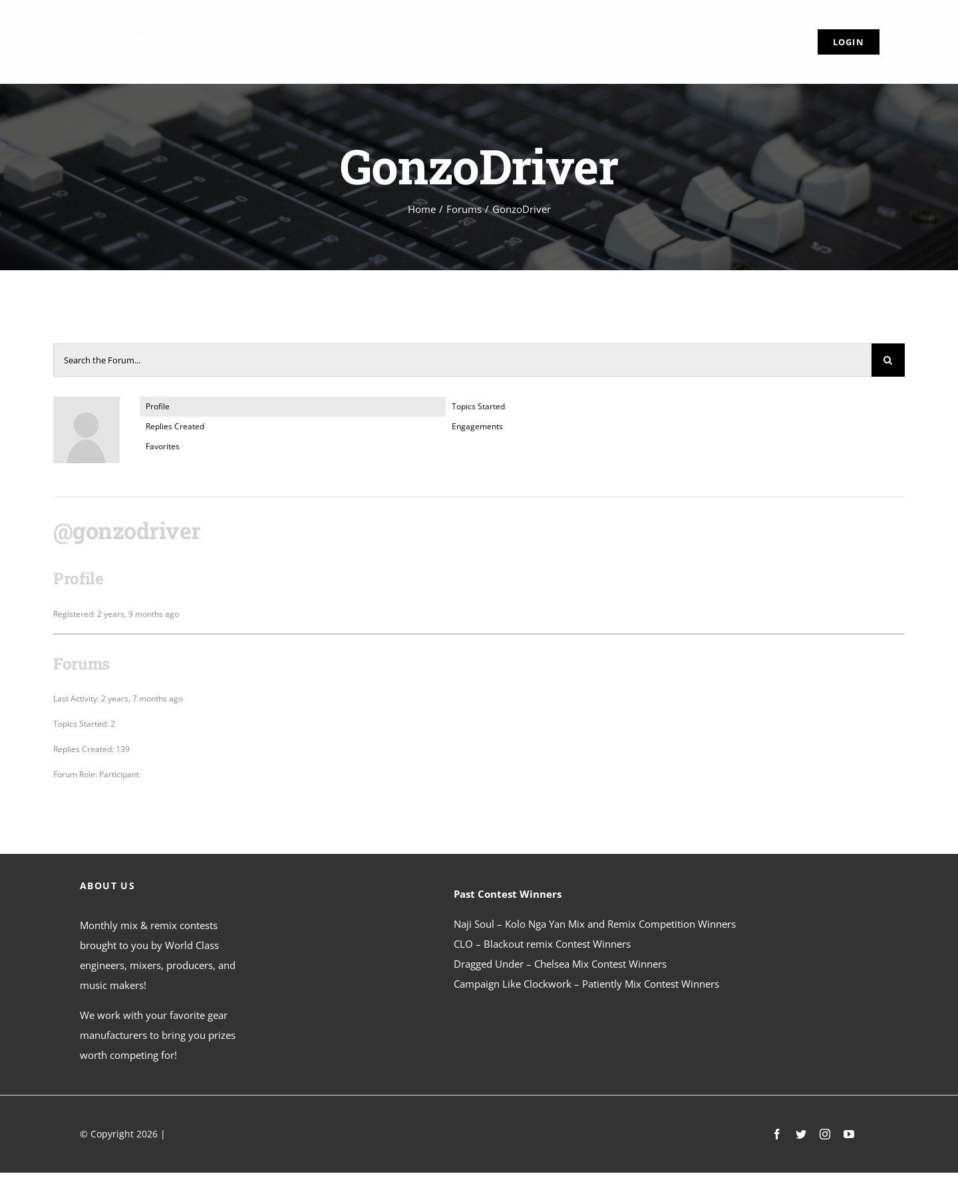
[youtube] (849, 1134)
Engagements (477, 426)
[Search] (888, 360)
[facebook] (777, 1134)
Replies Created (175, 426)
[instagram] (825, 1134)
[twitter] (801, 1134)
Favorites (163, 446)
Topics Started (478, 406)
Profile (158, 406)
